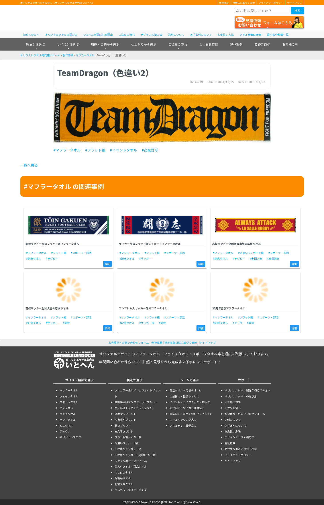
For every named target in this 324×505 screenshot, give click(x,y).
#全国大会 (256, 258)
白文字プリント (124, 431)
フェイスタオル (69, 396)
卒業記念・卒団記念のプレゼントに (191, 414)
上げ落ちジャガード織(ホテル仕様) (136, 455)
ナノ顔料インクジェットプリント (135, 408)
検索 (297, 10)
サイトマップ (294, 2)
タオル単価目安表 (250, 34)
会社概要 (224, 2)
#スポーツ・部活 (81, 253)
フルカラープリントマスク (131, 490)
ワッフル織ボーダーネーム (131, 460)
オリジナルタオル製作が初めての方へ (248, 390)
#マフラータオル (67, 150)
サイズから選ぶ (68, 44)
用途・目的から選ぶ (105, 44)
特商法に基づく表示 (244, 2)
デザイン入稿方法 (151, 34)
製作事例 (236, 44)
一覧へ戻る (29, 165)
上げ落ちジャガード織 (128, 449)
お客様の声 (290, 44)
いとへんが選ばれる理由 (98, 34)
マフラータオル (85, 55)
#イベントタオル (123, 150)
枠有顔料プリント (125, 419)
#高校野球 (150, 150)
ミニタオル (66, 425)
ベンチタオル (68, 414)
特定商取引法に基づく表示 (181, 342)
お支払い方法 (226, 34)
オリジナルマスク (70, 437)
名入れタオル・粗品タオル (131, 466)
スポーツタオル (69, 402)
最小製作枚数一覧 (278, 34)
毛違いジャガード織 (127, 443)
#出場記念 (273, 258)
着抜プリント (123, 425)
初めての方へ (31, 34)
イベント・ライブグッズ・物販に (190, 402)
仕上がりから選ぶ (143, 44)
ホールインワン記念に (183, 419)
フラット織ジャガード (128, 437)
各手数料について (201, 34)
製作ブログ (262, 44)
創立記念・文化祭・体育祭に (187, 408)
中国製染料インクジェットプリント (136, 402)
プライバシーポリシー (271, 2)
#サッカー (145, 258)
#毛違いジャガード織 (251, 253)
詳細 (107, 264)
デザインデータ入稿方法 (239, 437)
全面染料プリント (125, 414)
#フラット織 (95, 150)
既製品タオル (123, 478)
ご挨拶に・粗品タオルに (184, 396)
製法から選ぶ (35, 44)
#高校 (66, 323)
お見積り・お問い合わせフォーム (128, 342)
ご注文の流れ (127, 34)
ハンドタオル (68, 419)
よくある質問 (208, 44)
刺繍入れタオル (124, 484)
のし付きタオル (124, 472)
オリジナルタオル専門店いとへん (40, 55)
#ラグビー (52, 258)
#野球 (250, 323)
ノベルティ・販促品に (183, 425)
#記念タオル (33, 258)
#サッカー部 (146, 323)
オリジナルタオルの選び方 (61, 34)
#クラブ (237, 323)
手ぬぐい (65, 431)
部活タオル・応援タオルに (186, 390)
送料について (176, 34)
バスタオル (66, 408)
